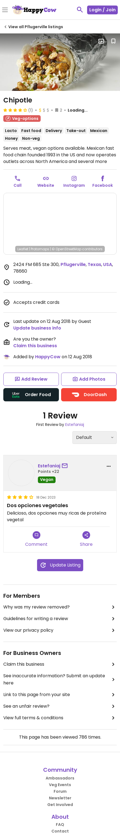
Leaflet (22, 249)
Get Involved (60, 804)
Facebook (102, 185)
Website (45, 185)
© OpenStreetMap (66, 249)
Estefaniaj (74, 424)
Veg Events (60, 784)
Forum (60, 791)
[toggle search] (80, 9)
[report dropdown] (108, 466)
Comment (36, 539)
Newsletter (60, 798)
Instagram (74, 185)
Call (18, 185)
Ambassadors (60, 778)
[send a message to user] (65, 466)
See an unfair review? (60, 706)
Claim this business (35, 346)
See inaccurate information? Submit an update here (60, 679)
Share (86, 539)
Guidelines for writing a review (60, 618)
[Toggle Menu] (5, 10)
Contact (60, 831)
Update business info (37, 328)
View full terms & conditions (60, 718)
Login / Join (102, 10)
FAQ (60, 824)
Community (60, 770)
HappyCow (48, 357)
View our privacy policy (60, 630)
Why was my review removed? (60, 607)
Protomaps (40, 249)
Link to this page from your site (60, 694)
